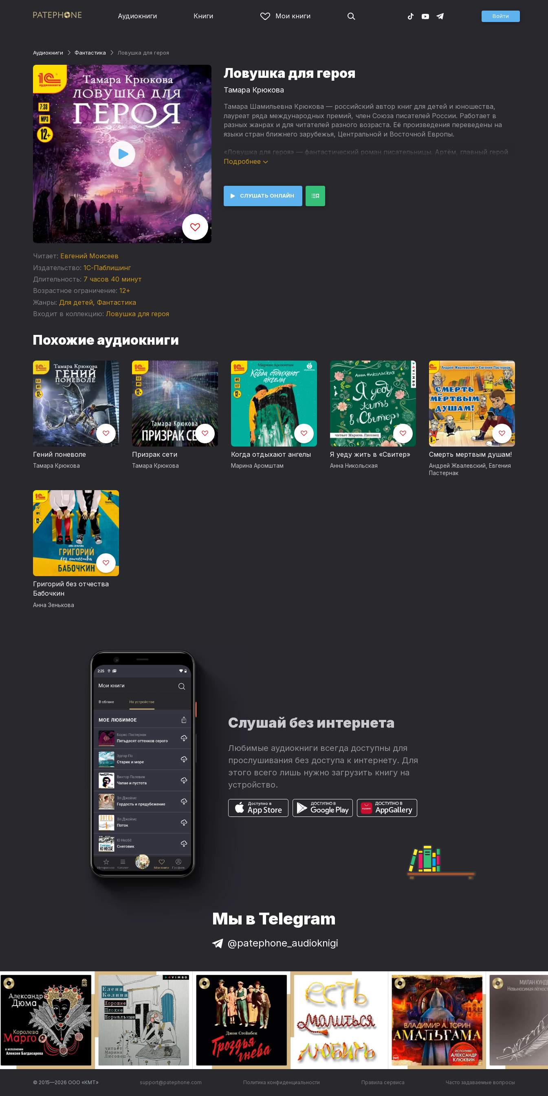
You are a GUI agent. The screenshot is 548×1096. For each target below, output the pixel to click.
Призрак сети (154, 454)
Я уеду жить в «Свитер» (370, 454)
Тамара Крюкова (254, 90)
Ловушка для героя (137, 314)
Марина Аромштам (257, 465)
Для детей (76, 302)
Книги (203, 16)
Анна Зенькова (53, 605)
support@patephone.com (171, 1082)
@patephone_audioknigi (274, 943)
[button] (501, 16)
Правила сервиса (383, 1082)
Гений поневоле (59, 454)
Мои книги (285, 16)
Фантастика (90, 52)
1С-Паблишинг (107, 268)
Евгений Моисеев (89, 256)
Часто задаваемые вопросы (480, 1082)
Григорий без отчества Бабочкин (71, 589)
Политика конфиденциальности (281, 1082)
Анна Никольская (354, 465)
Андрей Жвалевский (457, 465)
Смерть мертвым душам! (470, 454)
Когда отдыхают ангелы (271, 454)
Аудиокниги (137, 16)
